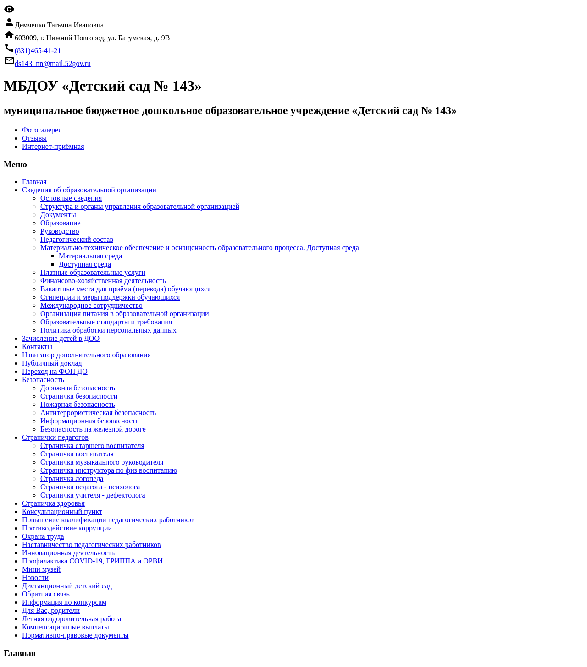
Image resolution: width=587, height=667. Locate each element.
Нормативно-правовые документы (75, 635)
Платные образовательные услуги (92, 272)
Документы (58, 215)
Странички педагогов (55, 437)
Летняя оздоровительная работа (71, 619)
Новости (35, 577)
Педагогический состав (76, 239)
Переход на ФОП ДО (55, 371)
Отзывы (34, 138)
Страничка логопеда (71, 478)
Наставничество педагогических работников (91, 544)
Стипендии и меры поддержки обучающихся (110, 297)
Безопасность (43, 379)
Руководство (59, 231)
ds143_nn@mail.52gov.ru (53, 63)
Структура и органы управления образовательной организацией (139, 206)
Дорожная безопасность (77, 388)
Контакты (37, 346)
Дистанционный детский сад (67, 586)
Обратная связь (46, 594)
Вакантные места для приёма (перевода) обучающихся (125, 289)
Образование (60, 223)
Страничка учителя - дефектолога (92, 495)
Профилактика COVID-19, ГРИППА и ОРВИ (92, 561)
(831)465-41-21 (38, 51)
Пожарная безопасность (77, 404)
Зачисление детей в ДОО (61, 338)
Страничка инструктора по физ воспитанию (108, 470)
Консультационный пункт (62, 511)
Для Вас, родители (51, 610)
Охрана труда (43, 536)
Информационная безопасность (89, 421)
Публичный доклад (52, 363)
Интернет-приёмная (53, 146)
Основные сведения (71, 198)
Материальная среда (90, 256)
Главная (34, 182)
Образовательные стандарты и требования (106, 322)
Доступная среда (85, 264)
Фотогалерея (42, 130)
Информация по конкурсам (64, 602)
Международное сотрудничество (91, 305)
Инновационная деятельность (68, 553)
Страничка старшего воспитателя (92, 445)
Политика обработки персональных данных (108, 330)
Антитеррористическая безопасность (98, 412)
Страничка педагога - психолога (90, 487)
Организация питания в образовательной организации (124, 313)
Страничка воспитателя (77, 454)
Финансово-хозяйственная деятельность (103, 280)
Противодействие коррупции (67, 528)
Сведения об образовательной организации (89, 190)
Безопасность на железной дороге (93, 429)
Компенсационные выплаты (65, 627)
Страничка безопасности (78, 396)
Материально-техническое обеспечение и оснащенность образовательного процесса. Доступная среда (199, 247)
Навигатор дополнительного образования (86, 355)
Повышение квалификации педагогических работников (108, 520)
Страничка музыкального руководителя (101, 462)
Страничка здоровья (53, 503)
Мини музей (41, 569)
